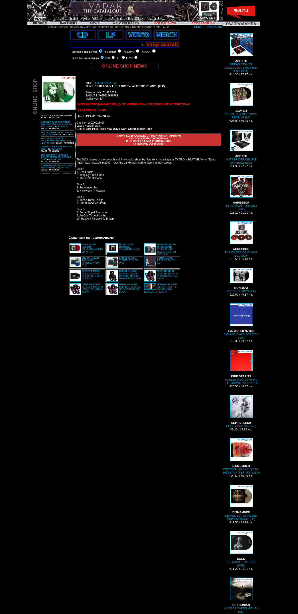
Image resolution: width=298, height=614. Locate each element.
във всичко (90, 51)
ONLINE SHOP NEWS (124, 66)
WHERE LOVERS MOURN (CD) (241, 595)
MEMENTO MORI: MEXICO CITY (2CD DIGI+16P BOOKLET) (130, 275)
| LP (118, 58)
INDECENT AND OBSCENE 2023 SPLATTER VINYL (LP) (241, 456)
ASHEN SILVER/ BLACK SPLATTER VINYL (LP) (166, 249)
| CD (107, 58)
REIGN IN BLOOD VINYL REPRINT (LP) (241, 101)
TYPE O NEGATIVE (105, 83)
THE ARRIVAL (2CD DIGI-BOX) (241, 193)
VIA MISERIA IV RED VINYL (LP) (92, 248)
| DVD (129, 58)
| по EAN (145, 51)
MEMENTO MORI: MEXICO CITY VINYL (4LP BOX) (92, 275)
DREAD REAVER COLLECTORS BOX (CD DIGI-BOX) (241, 53)
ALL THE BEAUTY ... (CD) (166, 260)
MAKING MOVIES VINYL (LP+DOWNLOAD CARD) (241, 367)
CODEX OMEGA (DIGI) (241, 411)
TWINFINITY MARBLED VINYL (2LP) (90, 261)
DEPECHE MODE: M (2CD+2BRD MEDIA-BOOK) (129, 288)
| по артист (110, 51)
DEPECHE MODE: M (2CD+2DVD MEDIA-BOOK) (167, 275)
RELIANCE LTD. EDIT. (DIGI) (241, 549)
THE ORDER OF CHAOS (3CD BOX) (241, 239)
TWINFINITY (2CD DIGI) (128, 260)
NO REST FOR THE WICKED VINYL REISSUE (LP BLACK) (160, 288)
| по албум (128, 51)
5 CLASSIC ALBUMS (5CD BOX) (241, 321)
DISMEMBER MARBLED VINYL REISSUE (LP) (241, 503)
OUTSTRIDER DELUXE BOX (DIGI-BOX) (241, 147)
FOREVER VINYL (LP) (241, 280)
